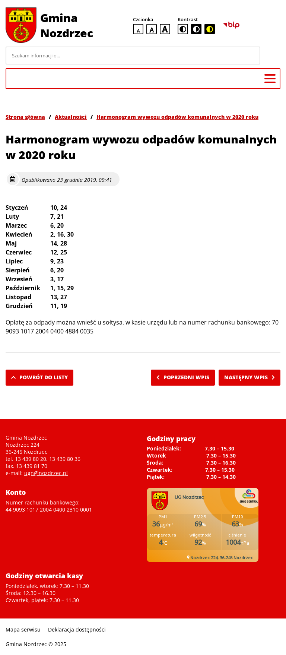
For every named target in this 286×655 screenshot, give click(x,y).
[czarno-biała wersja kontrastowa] (196, 29)
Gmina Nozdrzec (66, 25)
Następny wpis (249, 377)
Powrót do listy (39, 377)
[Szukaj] (271, 55)
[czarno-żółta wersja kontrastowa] (209, 29)
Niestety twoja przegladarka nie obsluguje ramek (202, 525)
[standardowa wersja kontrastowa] (183, 29)
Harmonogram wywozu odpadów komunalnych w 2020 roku (177, 116)
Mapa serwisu (23, 629)
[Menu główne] (270, 79)
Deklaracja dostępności (77, 629)
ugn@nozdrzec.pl (46, 473)
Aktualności (71, 116)
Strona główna (25, 116)
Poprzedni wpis (182, 377)
